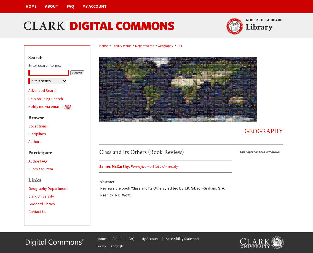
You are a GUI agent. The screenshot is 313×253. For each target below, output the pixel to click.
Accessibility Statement (182, 238)
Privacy (101, 246)
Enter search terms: (44, 65)
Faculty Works (121, 46)
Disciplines (37, 134)
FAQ (132, 238)
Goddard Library (41, 204)
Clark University (41, 196)
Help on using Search (45, 99)
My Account (150, 238)
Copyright (117, 246)
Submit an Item (40, 169)
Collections (37, 126)
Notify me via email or (49, 107)
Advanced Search (42, 91)
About (117, 238)
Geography (165, 46)
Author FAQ (37, 161)
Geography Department (48, 188)
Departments (144, 46)
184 (179, 46)
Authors (34, 142)
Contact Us (37, 212)
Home (103, 46)
